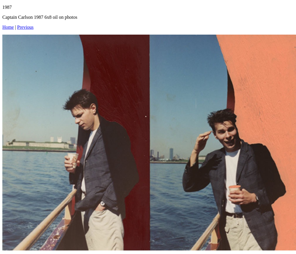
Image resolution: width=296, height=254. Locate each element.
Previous (25, 27)
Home (8, 27)
